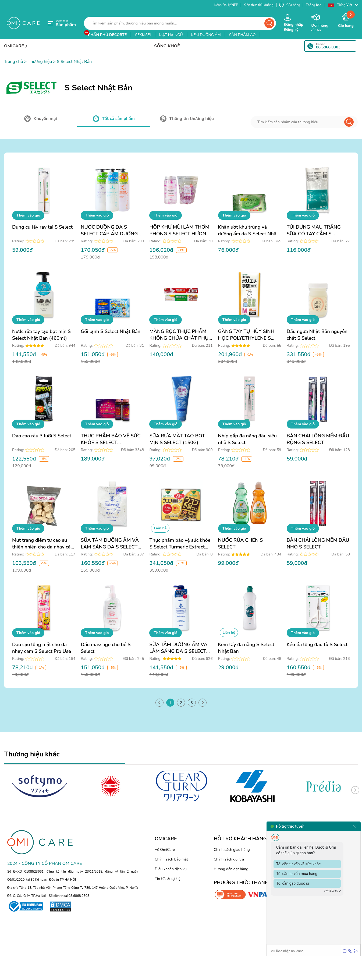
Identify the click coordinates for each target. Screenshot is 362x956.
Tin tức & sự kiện (169, 878)
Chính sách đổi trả (229, 859)
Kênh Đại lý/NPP (226, 5)
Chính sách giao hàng (232, 849)
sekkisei (143, 34)
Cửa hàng (289, 5)
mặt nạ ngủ (171, 34)
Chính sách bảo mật (171, 859)
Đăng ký (291, 29)
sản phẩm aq (242, 34)
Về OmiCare (165, 849)
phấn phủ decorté (107, 34)
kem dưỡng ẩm (206, 34)
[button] (343, 5)
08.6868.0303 (328, 47)
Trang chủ (13, 62)
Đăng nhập (293, 24)
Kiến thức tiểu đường (259, 5)
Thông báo (313, 5)
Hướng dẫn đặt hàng (231, 869)
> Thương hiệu (37, 62)
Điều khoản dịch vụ (171, 869)
